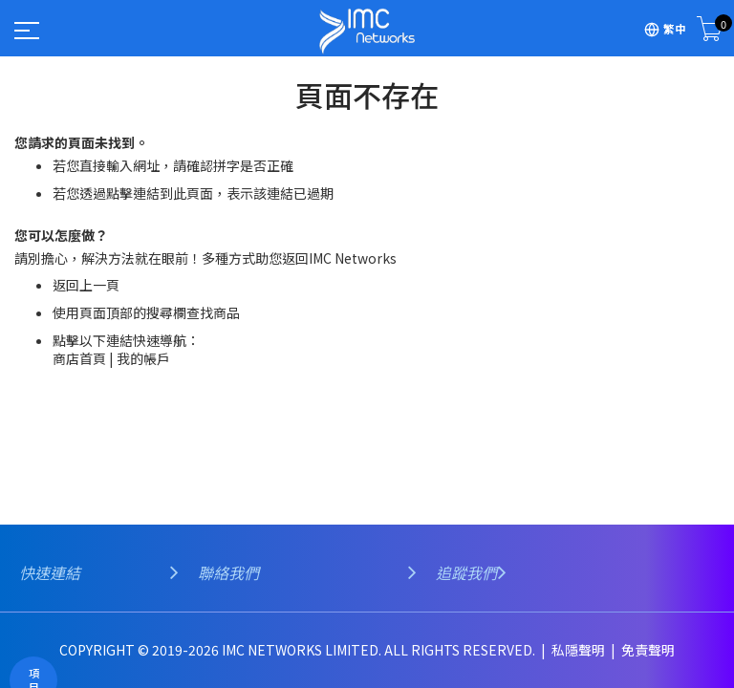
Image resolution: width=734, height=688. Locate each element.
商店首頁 (79, 358)
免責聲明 (648, 649)
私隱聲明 (579, 649)
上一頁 (99, 284)
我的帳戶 (143, 358)
